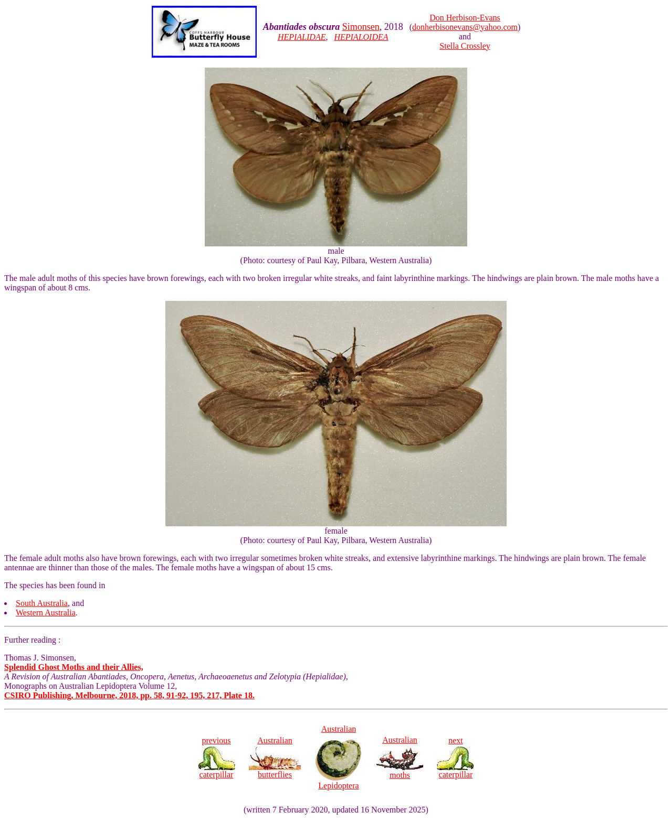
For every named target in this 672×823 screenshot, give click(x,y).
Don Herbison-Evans (464, 17)
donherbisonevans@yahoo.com (465, 27)
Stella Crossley (464, 45)
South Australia (42, 603)
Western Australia (46, 612)
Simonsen (361, 26)
